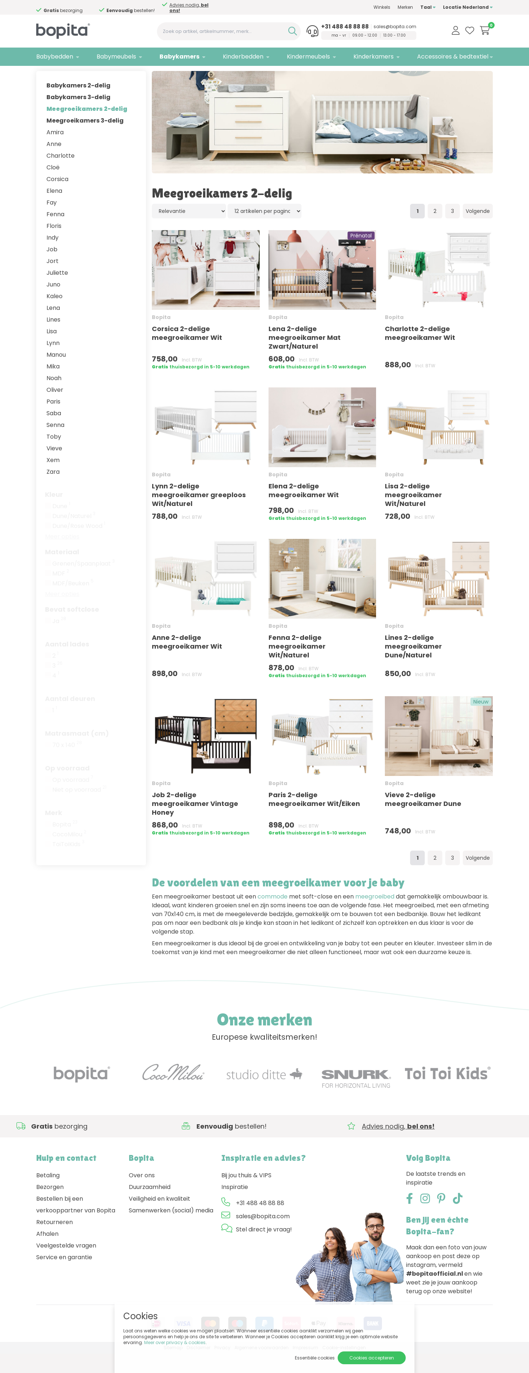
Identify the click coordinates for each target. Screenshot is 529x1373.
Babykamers (179, 56)
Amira (55, 151)
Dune (61, 525)
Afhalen (47, 1253)
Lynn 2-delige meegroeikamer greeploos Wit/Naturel (199, 514)
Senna (55, 444)
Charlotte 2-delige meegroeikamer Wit (420, 352)
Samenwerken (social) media (171, 1230)
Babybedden (54, 56)
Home (43, 75)
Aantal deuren (70, 718)
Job (51, 269)
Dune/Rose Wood (78, 545)
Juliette (57, 292)
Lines (53, 339)
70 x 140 (67, 764)
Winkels (382, 7)
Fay (51, 222)
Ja (59, 640)
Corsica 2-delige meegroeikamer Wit (187, 352)
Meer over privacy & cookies (175, 1342)
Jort (52, 280)
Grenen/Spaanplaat (83, 583)
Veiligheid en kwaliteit (159, 1218)
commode (273, 916)
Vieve (54, 468)
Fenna (55, 233)
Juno (53, 304)
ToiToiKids (68, 863)
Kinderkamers (373, 56)
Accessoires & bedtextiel (452, 56)
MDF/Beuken (73, 603)
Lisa (51, 350)
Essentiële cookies (315, 1358)
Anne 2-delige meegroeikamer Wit (187, 661)
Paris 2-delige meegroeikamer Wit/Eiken (314, 819)
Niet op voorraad (79, 809)
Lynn (53, 362)
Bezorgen (50, 1206)
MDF (60, 593)
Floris (53, 245)
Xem (53, 479)
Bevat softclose (72, 628)
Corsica (57, 198)
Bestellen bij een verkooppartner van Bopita (75, 1224)
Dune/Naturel (73, 535)
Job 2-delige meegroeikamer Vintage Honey (195, 823)
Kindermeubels (308, 56)
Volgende (478, 230)
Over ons (142, 1194)
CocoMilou (69, 854)
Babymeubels (116, 56)
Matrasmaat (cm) (77, 752)
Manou (56, 374)
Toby (53, 456)
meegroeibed (374, 916)
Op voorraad (67, 787)
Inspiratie (234, 1206)
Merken (405, 7)
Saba (53, 432)
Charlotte (60, 175)
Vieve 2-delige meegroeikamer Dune (423, 819)
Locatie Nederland (468, 7)
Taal (428, 7)
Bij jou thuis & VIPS (246, 1194)
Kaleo (54, 315)
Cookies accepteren (371, 1358)
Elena (54, 210)
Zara (53, 491)
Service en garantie (64, 1276)
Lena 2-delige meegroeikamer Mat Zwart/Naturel (305, 357)
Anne (53, 163)
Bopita (65, 844)
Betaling (48, 1194)
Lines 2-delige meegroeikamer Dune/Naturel (413, 665)
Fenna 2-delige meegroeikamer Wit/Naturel (297, 665)
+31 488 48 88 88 (345, 27)
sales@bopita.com (395, 27)
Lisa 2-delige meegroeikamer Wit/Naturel (413, 514)
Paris (53, 421)
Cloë (53, 187)
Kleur (54, 513)
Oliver (54, 409)
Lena (53, 327)
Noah (53, 397)
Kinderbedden (243, 56)
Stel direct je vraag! (264, 1249)
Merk (53, 832)
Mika (53, 386)
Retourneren (54, 1241)
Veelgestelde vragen (66, 1265)
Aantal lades (67, 663)
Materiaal (62, 571)
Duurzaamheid (149, 1206)
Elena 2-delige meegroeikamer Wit (304, 510)
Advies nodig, (189, 8)
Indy (52, 257)
